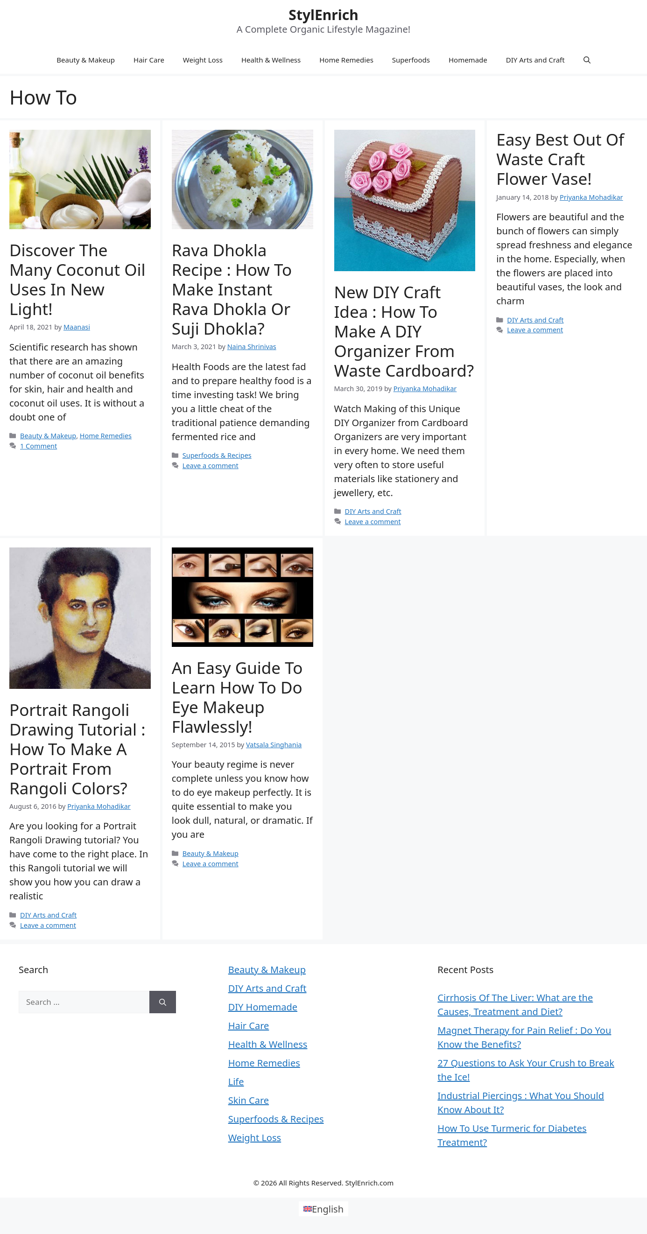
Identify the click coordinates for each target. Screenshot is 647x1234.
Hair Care (149, 59)
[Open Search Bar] (587, 60)
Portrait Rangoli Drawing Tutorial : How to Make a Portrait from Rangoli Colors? (77, 749)
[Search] (162, 1002)
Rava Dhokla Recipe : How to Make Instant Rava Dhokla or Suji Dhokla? (232, 289)
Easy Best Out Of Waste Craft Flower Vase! (560, 158)
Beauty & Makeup (85, 59)
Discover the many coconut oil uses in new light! (77, 279)
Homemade (468, 59)
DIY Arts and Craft (535, 59)
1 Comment (38, 446)
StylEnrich (323, 14)
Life (236, 1081)
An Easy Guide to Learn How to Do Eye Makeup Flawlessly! (237, 697)
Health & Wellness (271, 59)
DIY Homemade (262, 1007)
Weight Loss (203, 59)
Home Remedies (346, 59)
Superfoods (411, 59)
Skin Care (248, 1100)
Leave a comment (211, 465)
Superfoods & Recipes (217, 455)
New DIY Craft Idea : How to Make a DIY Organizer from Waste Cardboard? (404, 331)
